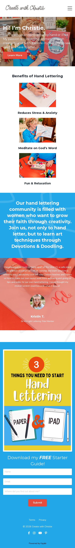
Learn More (15, 55)
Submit (37, 502)
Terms (32, 520)
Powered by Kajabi (37, 543)
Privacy (42, 520)
